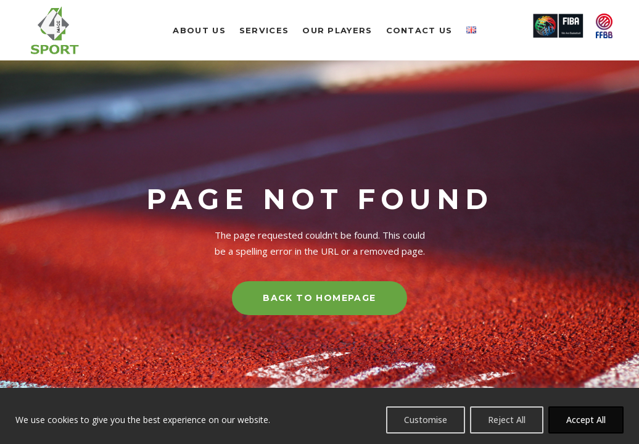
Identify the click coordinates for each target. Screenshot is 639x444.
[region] (319, 416)
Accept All (586, 420)
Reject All (507, 420)
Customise (425, 420)
